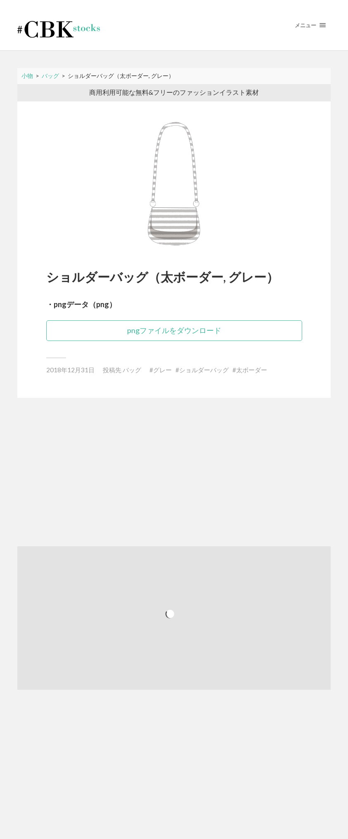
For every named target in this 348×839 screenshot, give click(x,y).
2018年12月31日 (70, 370)
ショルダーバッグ (204, 370)
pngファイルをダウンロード (174, 330)
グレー (162, 370)
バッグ (132, 370)
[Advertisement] (174, 472)
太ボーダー (251, 370)
